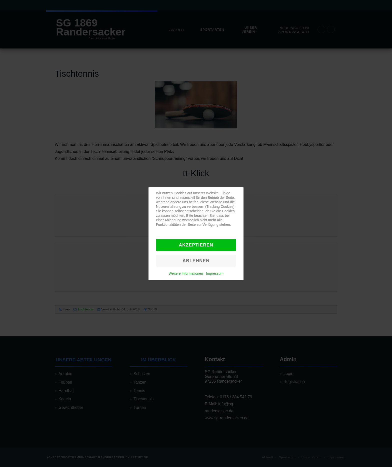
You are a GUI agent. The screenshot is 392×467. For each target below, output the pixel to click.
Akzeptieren (196, 244)
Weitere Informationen (186, 273)
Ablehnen (196, 260)
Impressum (214, 273)
